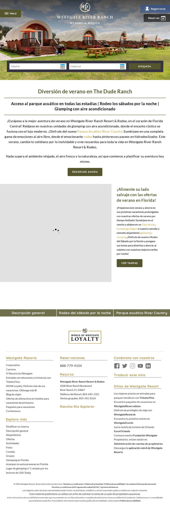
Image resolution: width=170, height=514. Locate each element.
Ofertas (10, 439)
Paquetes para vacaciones (20, 406)
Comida (10, 451)
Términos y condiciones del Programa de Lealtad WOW (75, 487)
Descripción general (17, 430)
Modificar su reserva (17, 426)
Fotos (9, 447)
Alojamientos (13, 434)
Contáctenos (13, 410)
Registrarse (155, 9)
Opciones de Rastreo (109, 487)
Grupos (10, 455)
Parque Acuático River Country (100, 131)
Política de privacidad (93, 484)
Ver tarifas (129, 263)
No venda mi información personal (140, 484)
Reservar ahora (85, 171)
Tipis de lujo (148, 224)
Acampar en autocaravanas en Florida (27, 464)
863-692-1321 (91, 394)
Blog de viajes (13, 394)
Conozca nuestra (135, 435)
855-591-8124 (87, 398)
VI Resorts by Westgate (19, 373)
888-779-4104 (71, 366)
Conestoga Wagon (127, 228)
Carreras (11, 369)
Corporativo (13, 365)
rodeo (88, 136)
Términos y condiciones (73, 484)
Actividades (12, 443)
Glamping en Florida (17, 460)
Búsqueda (144, 66)
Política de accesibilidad (114, 484)
